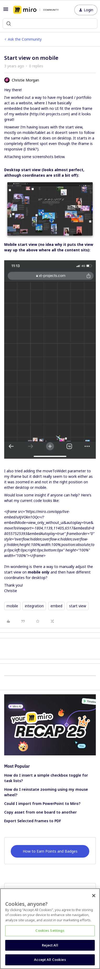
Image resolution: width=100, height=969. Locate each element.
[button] (6, 10)
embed (56, 605)
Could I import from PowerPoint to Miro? (42, 803)
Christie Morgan (25, 80)
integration (34, 605)
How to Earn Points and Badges (50, 851)
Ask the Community (25, 39)
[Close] (93, 895)
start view (77, 605)
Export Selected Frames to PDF (32, 820)
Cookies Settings (49, 930)
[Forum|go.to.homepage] (36, 10)
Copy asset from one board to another (40, 812)
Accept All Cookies (50, 959)
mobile (12, 605)
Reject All (50, 945)
